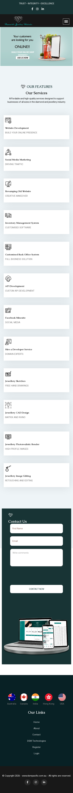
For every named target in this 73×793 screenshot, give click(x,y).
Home (37, 722)
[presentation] (36, 576)
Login (36, 753)
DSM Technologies (36, 741)
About (37, 728)
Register (36, 747)
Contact (36, 734)
